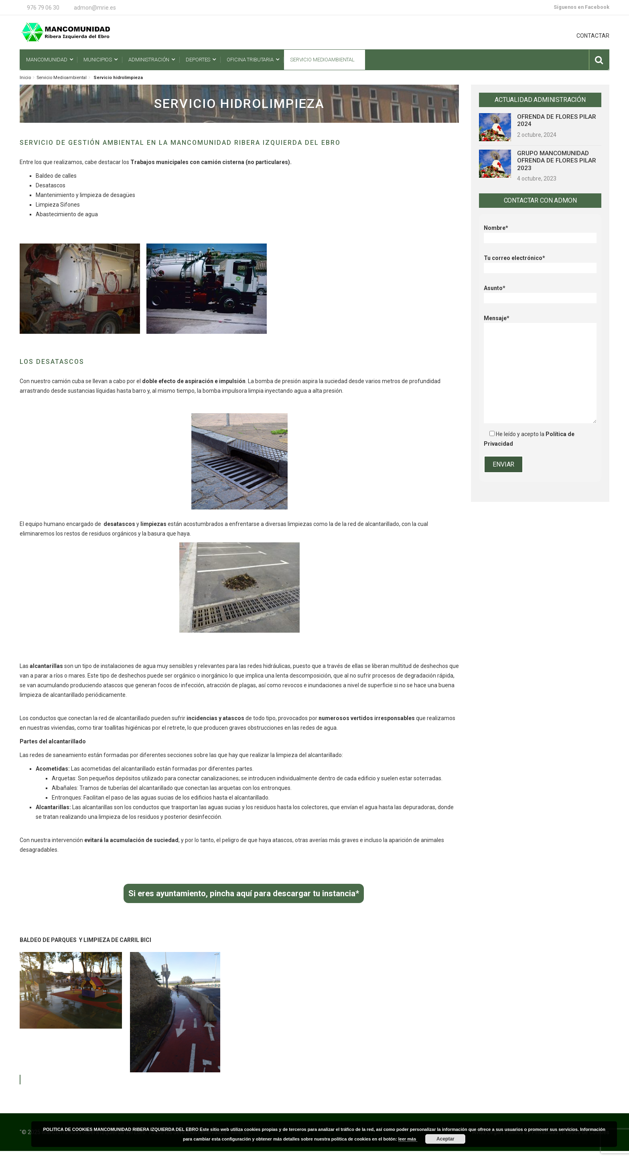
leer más (408, 1139)
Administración (148, 60)
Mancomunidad (46, 60)
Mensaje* (540, 323)
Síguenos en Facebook (581, 7)
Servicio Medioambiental (322, 60)
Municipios (97, 60)
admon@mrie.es (95, 7)
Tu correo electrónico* (540, 263)
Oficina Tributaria (250, 60)
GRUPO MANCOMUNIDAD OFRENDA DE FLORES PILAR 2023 (556, 161)
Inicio (25, 77)
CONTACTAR (592, 35)
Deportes (198, 60)
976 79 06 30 (43, 7)
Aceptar (445, 1139)
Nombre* (540, 233)
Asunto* (540, 293)
